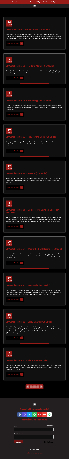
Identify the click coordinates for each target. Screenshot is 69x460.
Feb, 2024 (9, 131)
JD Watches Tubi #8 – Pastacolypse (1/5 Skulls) (29, 100)
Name (15, 427)
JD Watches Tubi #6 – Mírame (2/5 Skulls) (26, 174)
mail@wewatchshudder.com (34, 454)
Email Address (18, 435)
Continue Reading (16, 43)
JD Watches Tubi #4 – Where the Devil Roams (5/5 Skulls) (34, 249)
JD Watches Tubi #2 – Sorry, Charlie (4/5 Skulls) (29, 323)
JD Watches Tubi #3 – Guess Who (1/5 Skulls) (28, 286)
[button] (34, 6)
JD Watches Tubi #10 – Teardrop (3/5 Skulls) (28, 29)
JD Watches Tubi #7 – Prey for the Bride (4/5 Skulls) (31, 137)
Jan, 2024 (9, 243)
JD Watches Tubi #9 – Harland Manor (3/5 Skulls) (30, 66)
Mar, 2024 (9, 23)
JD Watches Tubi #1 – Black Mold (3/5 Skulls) (28, 361)
